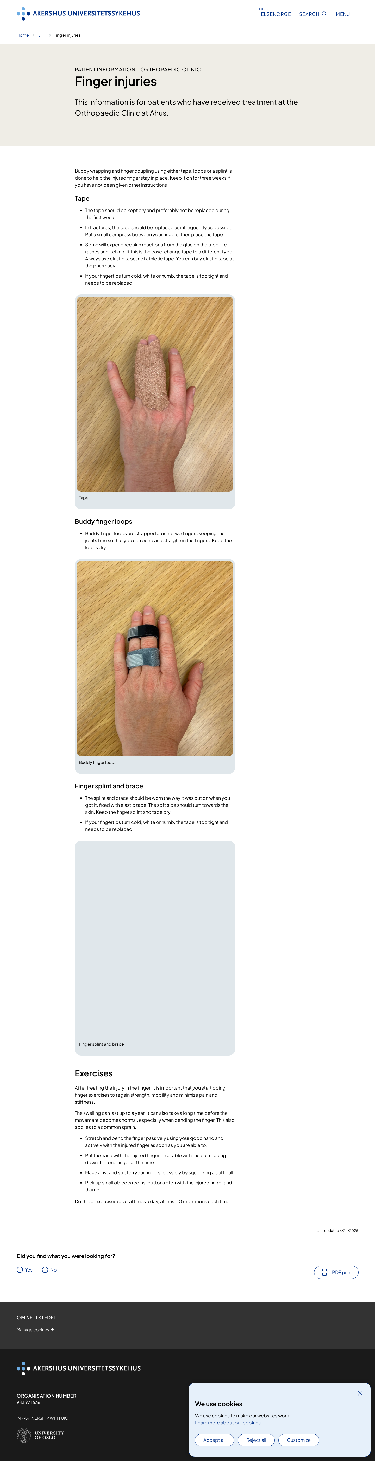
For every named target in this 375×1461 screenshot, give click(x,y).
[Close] (360, 1393)
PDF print (342, 1272)
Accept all (214, 1440)
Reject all (256, 1440)
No (53, 1270)
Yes (29, 1270)
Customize (299, 1440)
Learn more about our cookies (228, 1422)
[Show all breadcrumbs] (41, 35)
